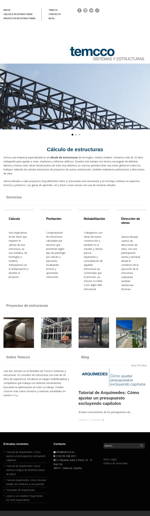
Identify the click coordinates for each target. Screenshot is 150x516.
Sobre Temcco (18, 357)
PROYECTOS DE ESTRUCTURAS (19, 18)
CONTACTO (55, 14)
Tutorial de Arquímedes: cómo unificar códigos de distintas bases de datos (25, 470)
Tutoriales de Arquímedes (20, 490)
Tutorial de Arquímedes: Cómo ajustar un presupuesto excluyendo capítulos (109, 398)
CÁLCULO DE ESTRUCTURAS (17, 14)
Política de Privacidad (115, 463)
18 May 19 (84, 419)
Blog (85, 357)
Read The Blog (139, 365)
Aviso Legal (109, 459)
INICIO (6, 10)
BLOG (52, 18)
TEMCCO (53, 10)
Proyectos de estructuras (27, 305)
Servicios (14, 197)
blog (15, 395)
